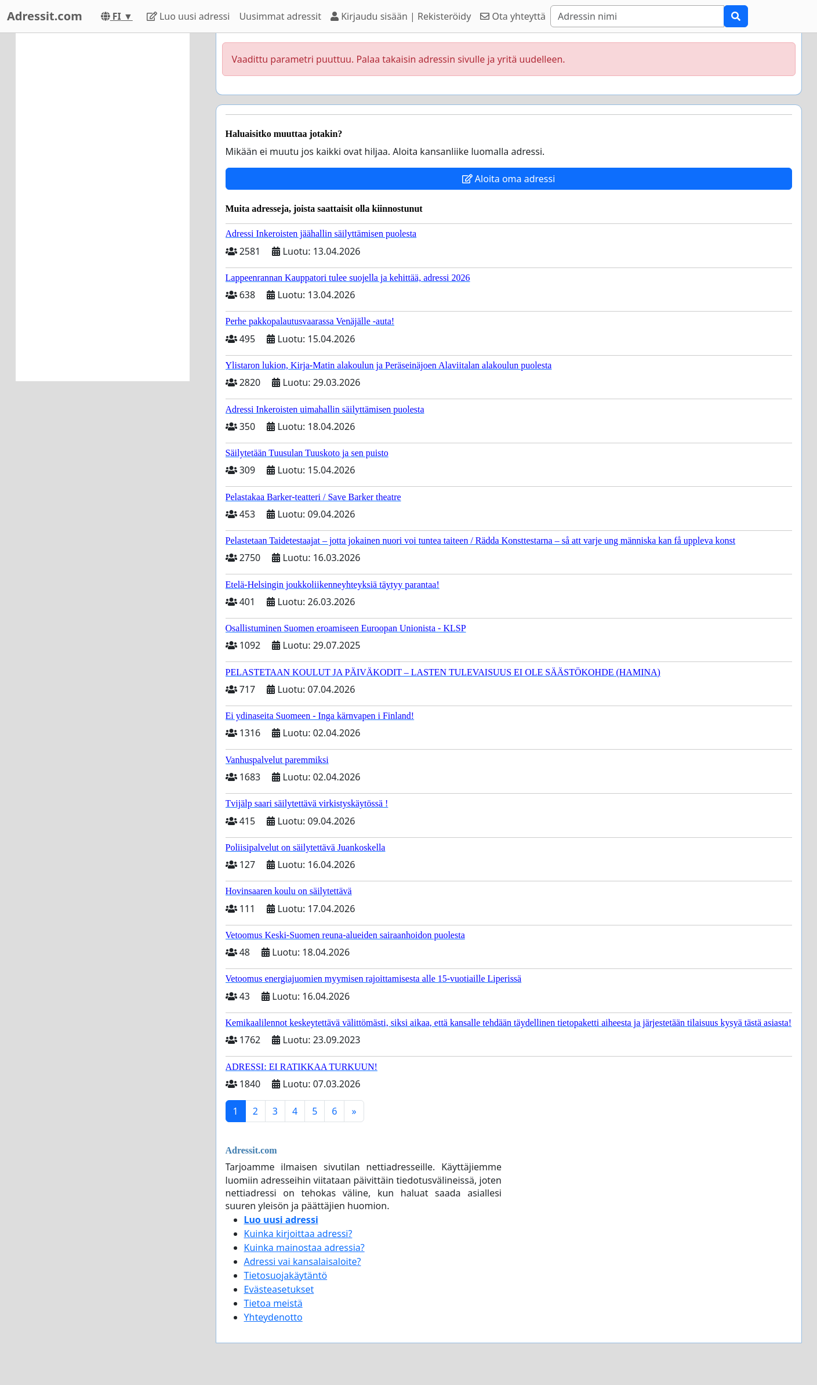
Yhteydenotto (273, 1317)
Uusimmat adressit (280, 16)
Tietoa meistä (273, 1303)
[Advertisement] (103, 207)
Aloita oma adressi (508, 178)
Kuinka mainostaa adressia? (304, 1247)
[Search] (637, 16)
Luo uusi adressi (188, 16)
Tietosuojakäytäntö (286, 1275)
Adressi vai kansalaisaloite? (302, 1261)
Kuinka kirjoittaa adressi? (298, 1233)
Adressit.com (44, 16)
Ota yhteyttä (513, 16)
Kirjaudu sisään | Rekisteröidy (401, 16)
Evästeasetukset (279, 1289)
